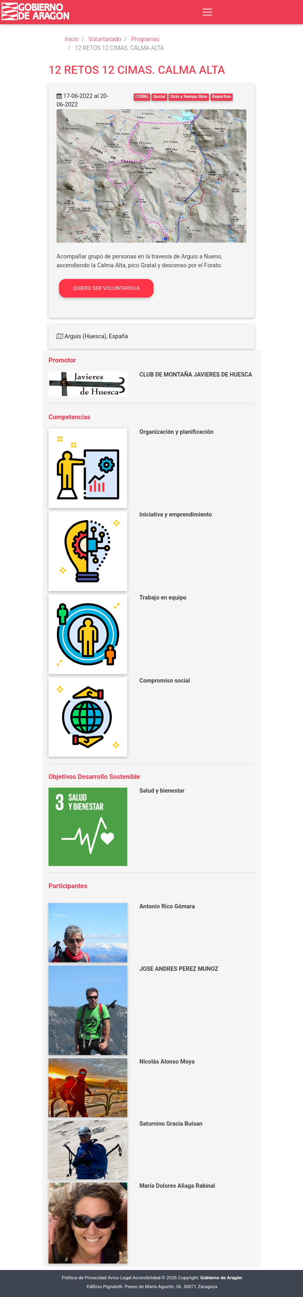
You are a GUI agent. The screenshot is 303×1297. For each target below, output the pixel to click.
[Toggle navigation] (207, 12)
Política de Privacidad (84, 1277)
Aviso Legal (120, 1277)
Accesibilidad (146, 1277)
